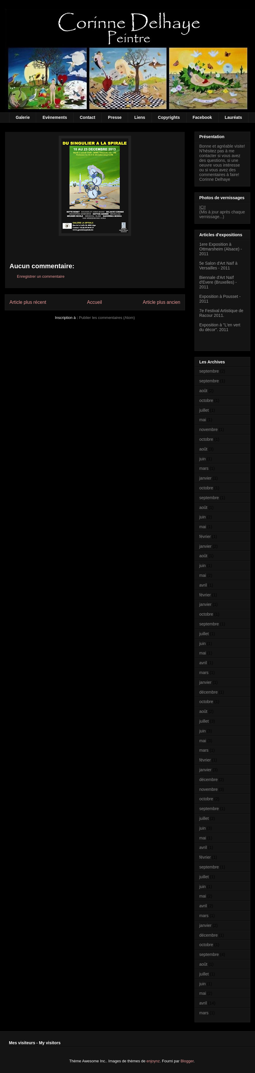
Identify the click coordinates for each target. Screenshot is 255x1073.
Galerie (23, 117)
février (205, 536)
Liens (139, 117)
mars (203, 468)
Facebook (202, 117)
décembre (208, 692)
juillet (204, 410)
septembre (209, 371)
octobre (206, 400)
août (203, 390)
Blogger (187, 1061)
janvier (205, 478)
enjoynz (153, 1061)
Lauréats (233, 117)
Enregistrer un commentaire (40, 276)
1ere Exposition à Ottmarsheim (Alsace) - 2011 (220, 249)
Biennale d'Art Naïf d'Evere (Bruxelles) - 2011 (218, 282)
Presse (115, 117)
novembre (208, 429)
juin (202, 458)
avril (203, 585)
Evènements (54, 117)
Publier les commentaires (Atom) (107, 317)
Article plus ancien (161, 302)
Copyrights (169, 117)
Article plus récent (27, 302)
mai (202, 419)
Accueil (94, 302)
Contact (87, 117)
